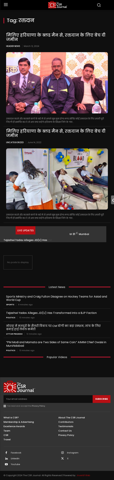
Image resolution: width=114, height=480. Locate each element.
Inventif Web (83, 475)
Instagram (72, 452)
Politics (10, 317)
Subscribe (101, 398)
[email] (48, 399)
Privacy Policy (38, 405)
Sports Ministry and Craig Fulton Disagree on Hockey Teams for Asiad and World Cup (56, 298)
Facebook (16, 452)
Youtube (15, 464)
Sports (10, 304)
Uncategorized (15, 142)
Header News (13, 46)
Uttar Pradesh (14, 334)
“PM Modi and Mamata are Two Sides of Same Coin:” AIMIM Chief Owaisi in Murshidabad (56, 344)
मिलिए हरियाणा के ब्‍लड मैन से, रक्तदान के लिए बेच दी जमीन (55, 37)
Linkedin (15, 458)
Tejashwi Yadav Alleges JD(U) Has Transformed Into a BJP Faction (51, 313)
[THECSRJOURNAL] (58, 4)
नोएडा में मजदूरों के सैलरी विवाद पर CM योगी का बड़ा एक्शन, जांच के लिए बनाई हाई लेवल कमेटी (53, 327)
